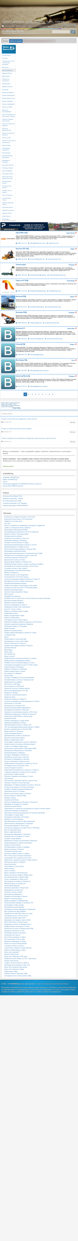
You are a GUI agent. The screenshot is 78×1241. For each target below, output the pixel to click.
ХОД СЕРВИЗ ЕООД (22, 233)
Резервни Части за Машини (7, 191)
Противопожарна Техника (6, 182)
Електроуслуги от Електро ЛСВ (14, 706)
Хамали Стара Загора (11, 961)
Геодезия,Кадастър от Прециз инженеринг (18, 843)
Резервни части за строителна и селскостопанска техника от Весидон (27, 598)
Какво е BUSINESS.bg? (10, 479)
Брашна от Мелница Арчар (13, 898)
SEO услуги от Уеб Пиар (12, 684)
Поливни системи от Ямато (13, 892)
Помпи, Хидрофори (7, 171)
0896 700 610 (21, 275)
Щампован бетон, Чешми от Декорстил (17, 735)
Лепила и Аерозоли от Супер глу (15, 643)
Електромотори (6, 83)
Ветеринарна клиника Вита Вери (15, 551)
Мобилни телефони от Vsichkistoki (15, 669)
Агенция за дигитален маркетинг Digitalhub (18, 624)
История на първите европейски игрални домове (16, 428)
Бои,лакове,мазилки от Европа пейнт (16, 877)
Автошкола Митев (10, 718)
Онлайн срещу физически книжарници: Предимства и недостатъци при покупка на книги (28, 438)
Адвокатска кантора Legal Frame (15, 918)
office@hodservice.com (36, 243)
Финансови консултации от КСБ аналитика (18, 519)
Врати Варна (8, 650)
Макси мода (8, 652)
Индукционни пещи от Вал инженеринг (17, 607)
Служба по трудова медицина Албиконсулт (18, 789)
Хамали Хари (8, 675)
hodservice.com (53, 243)
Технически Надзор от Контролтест (16, 557)
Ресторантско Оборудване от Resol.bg (16, 759)
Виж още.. (73, 422)
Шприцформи (5, 219)
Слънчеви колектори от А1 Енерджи (15, 503)
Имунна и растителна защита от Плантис (17, 793)
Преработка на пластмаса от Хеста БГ (16, 757)
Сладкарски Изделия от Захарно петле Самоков (20, 772)
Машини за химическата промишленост (8, 141)
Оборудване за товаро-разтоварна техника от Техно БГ (22, 785)
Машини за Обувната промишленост (7, 120)
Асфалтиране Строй (10, 613)
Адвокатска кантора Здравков (14, 603)
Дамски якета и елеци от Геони (14, 560)
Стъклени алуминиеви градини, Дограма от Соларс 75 (22, 579)
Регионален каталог (21, 26)
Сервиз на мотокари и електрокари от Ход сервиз (20, 585)
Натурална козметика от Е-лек (14, 931)
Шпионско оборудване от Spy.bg (15, 941)
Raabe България (9, 628)
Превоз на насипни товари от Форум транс (18, 875)
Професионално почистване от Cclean (16, 926)
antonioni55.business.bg (53, 339)
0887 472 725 (21, 243)
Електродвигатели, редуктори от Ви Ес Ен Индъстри (21, 532)
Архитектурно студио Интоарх (14, 774)
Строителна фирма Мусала (13, 733)
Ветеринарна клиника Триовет (14, 907)
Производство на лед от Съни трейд (16, 641)
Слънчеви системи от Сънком (14, 946)
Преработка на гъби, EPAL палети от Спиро (18, 913)
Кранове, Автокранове (8, 92)
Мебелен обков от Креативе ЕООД (15, 973)
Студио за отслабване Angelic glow (15, 746)
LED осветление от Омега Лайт (14, 939)
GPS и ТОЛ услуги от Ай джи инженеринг (17, 856)
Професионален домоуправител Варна (17, 660)
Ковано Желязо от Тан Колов (13, 731)
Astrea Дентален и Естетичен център (16, 577)
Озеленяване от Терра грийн (13, 815)
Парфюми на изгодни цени (13, 521)
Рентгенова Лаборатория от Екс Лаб (16, 691)
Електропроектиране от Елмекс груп (16, 826)
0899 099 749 (21, 355)
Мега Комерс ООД (21, 360)
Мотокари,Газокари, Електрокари (7, 156)
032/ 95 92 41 (21, 386)
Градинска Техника (7, 73)
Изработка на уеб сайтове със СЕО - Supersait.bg (20, 958)
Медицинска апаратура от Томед (15, 723)
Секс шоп (7, 523)
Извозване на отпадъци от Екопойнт (16, 804)
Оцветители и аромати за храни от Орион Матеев (20, 860)
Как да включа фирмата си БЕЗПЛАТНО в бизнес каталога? (22, 484)
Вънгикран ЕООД (21, 312)
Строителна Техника (7, 207)
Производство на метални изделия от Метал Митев (21, 566)
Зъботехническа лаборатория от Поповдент (18, 823)
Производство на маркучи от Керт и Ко (17, 965)
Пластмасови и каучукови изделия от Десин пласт (20, 780)
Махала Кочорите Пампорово (14, 667)
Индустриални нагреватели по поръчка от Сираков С (21, 770)
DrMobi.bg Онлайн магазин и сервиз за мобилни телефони (23, 564)
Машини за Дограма (7, 101)
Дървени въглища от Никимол (14, 849)
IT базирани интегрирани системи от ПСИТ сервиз (21, 665)
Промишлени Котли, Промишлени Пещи (7, 177)
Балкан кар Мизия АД (23, 376)
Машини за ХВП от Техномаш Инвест (16, 534)
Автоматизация (6, 55)
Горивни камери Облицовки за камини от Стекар (20, 633)
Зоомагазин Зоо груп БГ (12, 935)
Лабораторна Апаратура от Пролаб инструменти (20, 714)
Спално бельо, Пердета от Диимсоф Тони (18, 948)
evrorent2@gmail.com (36, 259)
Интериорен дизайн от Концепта (15, 933)
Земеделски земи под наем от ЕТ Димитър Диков (20, 588)
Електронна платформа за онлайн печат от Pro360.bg (21, 828)
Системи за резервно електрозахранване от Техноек (21, 701)
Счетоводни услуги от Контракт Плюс (16, 765)
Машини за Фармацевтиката (6, 129)
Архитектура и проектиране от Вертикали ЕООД (20, 748)
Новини (55, 26)
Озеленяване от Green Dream (14, 866)
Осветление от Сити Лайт (12, 703)
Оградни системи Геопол (12, 845)
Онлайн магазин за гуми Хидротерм (16, 575)
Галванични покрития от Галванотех (16, 811)
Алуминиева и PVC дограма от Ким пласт (17, 858)
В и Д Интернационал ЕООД (12, 501)
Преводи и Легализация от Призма (15, 896)
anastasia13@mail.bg (36, 307)
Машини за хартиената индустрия (8, 134)
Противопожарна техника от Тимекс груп (17, 725)
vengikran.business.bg (51, 323)
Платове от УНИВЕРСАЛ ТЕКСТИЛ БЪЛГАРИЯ (19, 678)
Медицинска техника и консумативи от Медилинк (20, 841)
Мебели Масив (9, 868)
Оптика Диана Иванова (11, 886)
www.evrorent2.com (53, 259)
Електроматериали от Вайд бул (14, 753)
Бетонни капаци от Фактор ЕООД (15, 796)
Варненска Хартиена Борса (13, 630)
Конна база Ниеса (10, 864)
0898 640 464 (21, 323)
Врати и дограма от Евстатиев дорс (15, 873)
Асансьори (5, 58)
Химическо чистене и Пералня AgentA (17, 688)
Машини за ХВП (6, 137)
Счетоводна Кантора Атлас (13, 851)
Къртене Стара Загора (11, 954)
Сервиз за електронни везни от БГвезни (17, 528)
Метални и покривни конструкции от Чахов (18, 776)
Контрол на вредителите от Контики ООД (17, 729)
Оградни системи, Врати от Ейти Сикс (16, 538)
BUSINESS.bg (15, 984)
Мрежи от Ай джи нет (11, 573)
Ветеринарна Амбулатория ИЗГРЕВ (15, 530)
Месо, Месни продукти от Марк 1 (15, 937)
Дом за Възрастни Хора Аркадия (15, 911)
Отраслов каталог (10, 26)
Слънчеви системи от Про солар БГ (15, 568)
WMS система (8, 594)
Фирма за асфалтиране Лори (13, 740)
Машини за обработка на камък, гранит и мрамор (8, 115)
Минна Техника (6, 153)
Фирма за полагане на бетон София (16, 611)
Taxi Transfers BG (9, 654)
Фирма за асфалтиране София (14, 615)
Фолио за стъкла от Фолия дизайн (15, 943)
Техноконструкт (21, 264)
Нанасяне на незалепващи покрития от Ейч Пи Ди (20, 712)
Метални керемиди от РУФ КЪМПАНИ (15, 505)
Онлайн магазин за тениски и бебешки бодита (19, 744)
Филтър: (5, 41)
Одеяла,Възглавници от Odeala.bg (15, 540)
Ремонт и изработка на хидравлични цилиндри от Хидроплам (24, 525)
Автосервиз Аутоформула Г (13, 894)
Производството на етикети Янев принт (17, 570)
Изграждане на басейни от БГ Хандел (16, 817)
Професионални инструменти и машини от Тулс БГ (21, 763)
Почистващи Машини (8, 173)
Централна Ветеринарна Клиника (15, 583)
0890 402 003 (21, 339)
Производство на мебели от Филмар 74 (17, 881)
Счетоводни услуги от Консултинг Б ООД (17, 976)
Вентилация (5, 67)
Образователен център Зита (13, 890)
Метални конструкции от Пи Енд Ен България (19, 787)
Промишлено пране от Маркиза (14, 862)
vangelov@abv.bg (35, 323)
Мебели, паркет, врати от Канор (14, 671)
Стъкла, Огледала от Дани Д (13, 768)
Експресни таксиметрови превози (15, 695)
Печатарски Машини (7, 168)
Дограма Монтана (10, 648)
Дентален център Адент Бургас (14, 738)
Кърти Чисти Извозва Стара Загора (15, 967)
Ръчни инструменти (7, 195)
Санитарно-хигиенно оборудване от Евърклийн (19, 909)
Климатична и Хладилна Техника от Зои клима (19, 517)
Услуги (5, 482)
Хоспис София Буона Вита (12, 832)
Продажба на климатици (12, 596)
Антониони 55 (20, 328)
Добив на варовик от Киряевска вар (16, 901)
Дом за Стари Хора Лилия (12, 830)
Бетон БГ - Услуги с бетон (12, 609)
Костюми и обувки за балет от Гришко (16, 853)
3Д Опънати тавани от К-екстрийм (15, 626)
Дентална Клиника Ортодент (13, 600)
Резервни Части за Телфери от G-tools (16, 836)
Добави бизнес (42, 26)
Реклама (49, 26)
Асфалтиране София (11, 971)
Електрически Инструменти (5, 79)
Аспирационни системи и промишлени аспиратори (8, 62)
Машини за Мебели (7, 107)
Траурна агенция (9, 697)
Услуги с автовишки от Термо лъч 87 (16, 879)
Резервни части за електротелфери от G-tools (19, 663)
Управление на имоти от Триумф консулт (17, 924)
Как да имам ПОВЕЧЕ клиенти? (13, 486)
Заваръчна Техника (7, 86)
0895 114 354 (21, 291)
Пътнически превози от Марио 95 (15, 699)
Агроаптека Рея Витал (11, 800)
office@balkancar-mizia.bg (37, 386)
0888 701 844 (21, 259)
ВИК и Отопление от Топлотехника (15, 922)
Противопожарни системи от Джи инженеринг (19, 821)
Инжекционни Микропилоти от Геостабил (18, 750)
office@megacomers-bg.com (38, 370)
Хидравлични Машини (8, 210)
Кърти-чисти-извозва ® (12, 952)
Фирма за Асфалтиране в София (14, 950)
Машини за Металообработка (6, 110)
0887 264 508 (21, 370)
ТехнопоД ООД (20, 344)
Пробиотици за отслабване (13, 682)
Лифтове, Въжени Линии (8, 98)
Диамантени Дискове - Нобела (13, 498)
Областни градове (16, 41)
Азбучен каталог (33, 26)
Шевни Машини (6, 216)
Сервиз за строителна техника (8, 203)
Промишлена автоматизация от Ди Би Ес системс (20, 545)
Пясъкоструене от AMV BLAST (14, 686)
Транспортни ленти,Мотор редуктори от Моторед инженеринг (24, 813)
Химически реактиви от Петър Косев (16, 888)
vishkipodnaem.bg (54, 291)
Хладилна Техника (7, 213)
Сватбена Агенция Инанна (13, 806)
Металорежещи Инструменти (6, 149)
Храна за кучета (9, 656)
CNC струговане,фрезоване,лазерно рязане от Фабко (21, 727)
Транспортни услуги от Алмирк (14, 791)
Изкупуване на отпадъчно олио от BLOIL (17, 920)
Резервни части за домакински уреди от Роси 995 (20, 555)
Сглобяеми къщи (9, 635)
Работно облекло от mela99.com (15, 883)
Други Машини (6, 76)
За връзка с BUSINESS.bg (11, 477)
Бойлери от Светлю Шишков (13, 819)
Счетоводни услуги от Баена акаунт (15, 620)
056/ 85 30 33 (21, 307)
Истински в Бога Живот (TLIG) (12, 496)
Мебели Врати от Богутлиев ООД (15, 639)
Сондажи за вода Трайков (12, 838)
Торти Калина (8, 778)
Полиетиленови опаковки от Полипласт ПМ (18, 903)
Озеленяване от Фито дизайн (14, 905)
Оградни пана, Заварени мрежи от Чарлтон (18, 645)
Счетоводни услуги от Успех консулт (16, 916)
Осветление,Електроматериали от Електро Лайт (20, 549)
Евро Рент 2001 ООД (22, 249)
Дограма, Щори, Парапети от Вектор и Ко (17, 562)
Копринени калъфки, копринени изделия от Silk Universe (23, 622)
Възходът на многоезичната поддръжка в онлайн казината (19, 419)
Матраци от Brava (10, 798)
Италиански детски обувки (13, 536)
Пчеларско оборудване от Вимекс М (16, 755)
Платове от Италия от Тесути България (17, 783)
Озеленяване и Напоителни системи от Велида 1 (20, 742)
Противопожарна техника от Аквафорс (17, 847)
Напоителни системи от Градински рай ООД (18, 928)
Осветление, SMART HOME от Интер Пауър (18, 716)
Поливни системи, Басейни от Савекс (16, 542)
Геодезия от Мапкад (10, 693)
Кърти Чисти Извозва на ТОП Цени (15, 956)
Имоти (6, 637)
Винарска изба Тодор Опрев (13, 590)
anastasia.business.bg (53, 307)
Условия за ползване (43, 984)
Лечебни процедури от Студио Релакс (16, 721)
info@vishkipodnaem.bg (37, 291)
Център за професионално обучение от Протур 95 (20, 802)
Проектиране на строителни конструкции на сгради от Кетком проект (27, 808)
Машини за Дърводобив (8, 104)
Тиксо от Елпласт (9, 871)
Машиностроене (6, 145)
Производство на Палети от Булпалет (16, 710)
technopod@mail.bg (35, 355)
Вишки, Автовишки (7, 70)
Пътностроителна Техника (6, 186)
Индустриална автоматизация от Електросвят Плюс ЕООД (23, 553)
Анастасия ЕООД (21, 296)
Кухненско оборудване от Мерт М (15, 605)
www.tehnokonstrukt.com (56, 275)
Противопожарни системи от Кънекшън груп (19, 680)
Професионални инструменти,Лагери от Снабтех (20, 658)
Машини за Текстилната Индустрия (8, 124)
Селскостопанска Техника (6, 199)
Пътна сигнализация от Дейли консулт (17, 761)
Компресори (5, 89)
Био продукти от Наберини (13, 673)
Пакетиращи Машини (8, 165)
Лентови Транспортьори (8, 95)
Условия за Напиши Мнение (59, 984)
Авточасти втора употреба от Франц (16, 592)
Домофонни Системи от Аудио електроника (18, 581)
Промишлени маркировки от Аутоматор (17, 834)
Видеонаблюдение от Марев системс (16, 547)
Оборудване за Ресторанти (6, 161)
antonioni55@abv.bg (35, 339)
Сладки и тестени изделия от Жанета (16, 963)
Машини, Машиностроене (8, 48)
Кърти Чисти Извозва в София (14, 969)
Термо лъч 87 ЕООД (22, 280)
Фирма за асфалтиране (12, 618)
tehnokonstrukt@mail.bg (37, 275)
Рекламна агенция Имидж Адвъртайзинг (17, 708)
